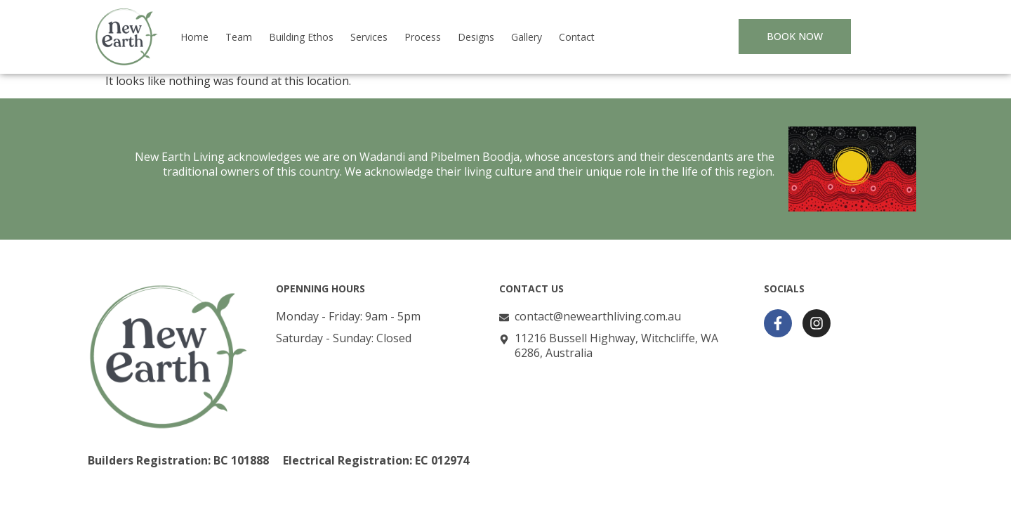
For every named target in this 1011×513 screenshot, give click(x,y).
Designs (476, 37)
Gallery (526, 37)
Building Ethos (301, 37)
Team (238, 37)
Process (422, 37)
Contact (577, 37)
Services (369, 37)
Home (194, 37)
